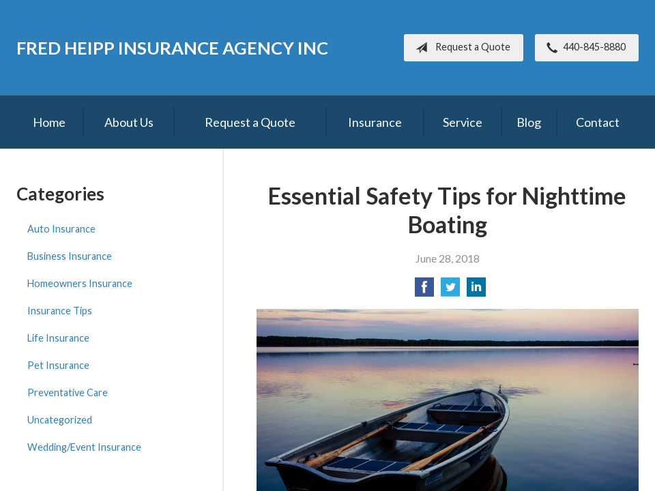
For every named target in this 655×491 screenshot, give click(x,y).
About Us (129, 122)
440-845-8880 (583, 48)
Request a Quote (460, 48)
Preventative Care (67, 392)
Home (49, 122)
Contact (598, 122)
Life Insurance (58, 338)
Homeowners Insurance (79, 283)
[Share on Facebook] (424, 290)
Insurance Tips (59, 310)
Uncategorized (59, 420)
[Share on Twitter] (450, 290)
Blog (528, 122)
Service (462, 122)
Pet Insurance (58, 365)
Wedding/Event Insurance (84, 447)
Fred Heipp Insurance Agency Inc (172, 48)
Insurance (375, 122)
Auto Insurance (61, 229)
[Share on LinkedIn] (476, 290)
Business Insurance (69, 256)
